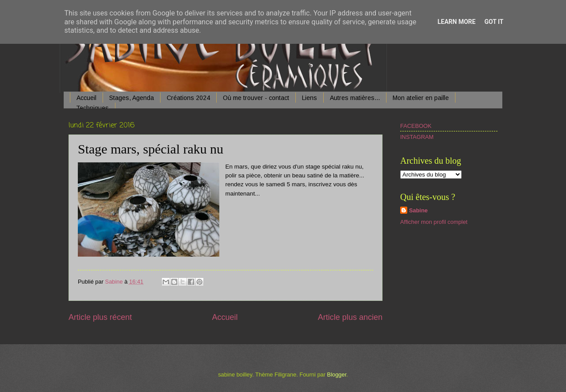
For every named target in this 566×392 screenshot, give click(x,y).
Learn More (456, 21)
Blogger (337, 374)
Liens (309, 97)
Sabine (418, 210)
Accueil (86, 97)
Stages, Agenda (131, 97)
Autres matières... (355, 97)
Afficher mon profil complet (433, 222)
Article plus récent (100, 317)
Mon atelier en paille (421, 97)
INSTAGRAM (417, 137)
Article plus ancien (350, 317)
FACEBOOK (416, 126)
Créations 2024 (188, 97)
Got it (493, 21)
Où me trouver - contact (256, 97)
